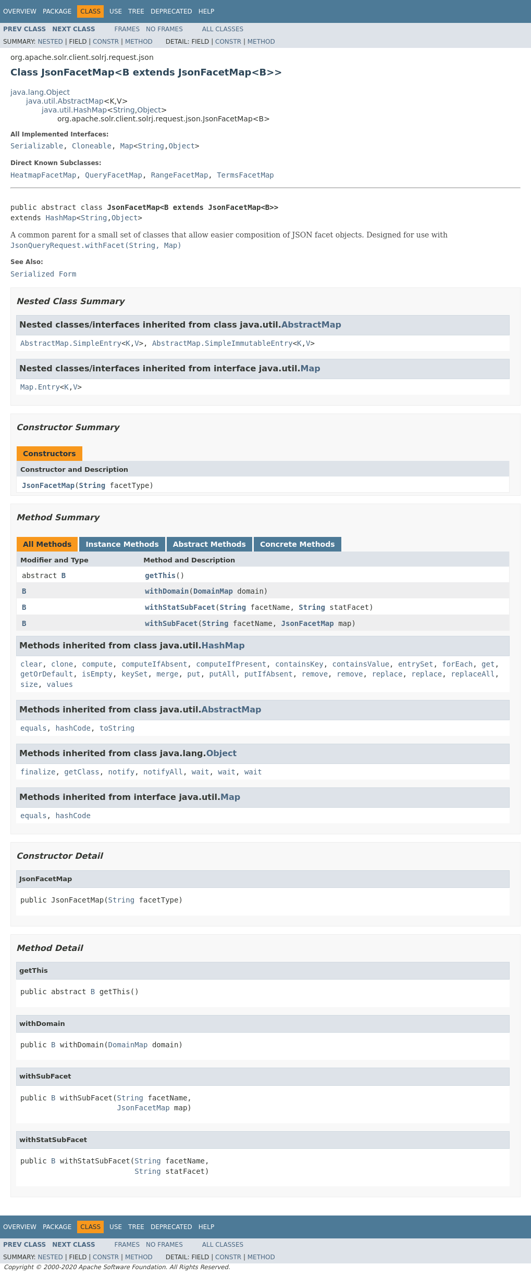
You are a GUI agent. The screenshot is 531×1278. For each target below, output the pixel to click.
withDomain (167, 591)
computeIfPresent (231, 664)
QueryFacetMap (113, 175)
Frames (127, 29)
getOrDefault (46, 674)
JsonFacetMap (48, 485)
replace (387, 674)
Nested (50, 41)
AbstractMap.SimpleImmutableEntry (222, 343)
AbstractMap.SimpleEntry (70, 343)
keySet (134, 674)
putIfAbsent (268, 674)
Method (139, 41)
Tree (136, 11)
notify (121, 772)
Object (149, 110)
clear (31, 664)
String (124, 110)
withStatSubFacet (180, 607)
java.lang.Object (40, 92)
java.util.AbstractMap (65, 101)
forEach (457, 664)
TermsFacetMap (245, 175)
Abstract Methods (209, 544)
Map (126, 146)
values (60, 684)
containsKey (299, 664)
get (488, 664)
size (29, 684)
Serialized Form (43, 274)
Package (57, 11)
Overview (19, 11)
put (193, 674)
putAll (222, 674)
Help (207, 11)
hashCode (72, 728)
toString (117, 728)
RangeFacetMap (179, 175)
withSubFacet (171, 623)
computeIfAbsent (154, 664)
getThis (160, 575)
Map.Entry (40, 387)
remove (315, 674)
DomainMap (213, 591)
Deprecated (171, 11)
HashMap (60, 218)
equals (33, 728)
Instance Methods (121, 544)
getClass (81, 772)
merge (167, 674)
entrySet (415, 664)
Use (115, 11)
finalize (37, 772)
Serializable (36, 146)
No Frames (164, 29)
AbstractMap (311, 325)
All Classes (222, 29)
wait (200, 772)
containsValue (361, 664)
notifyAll (163, 772)
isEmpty (97, 674)
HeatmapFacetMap (43, 175)
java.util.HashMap (74, 110)
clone (62, 664)
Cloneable (92, 146)
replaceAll (473, 674)
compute (97, 664)
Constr (106, 41)
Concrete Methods (297, 544)
